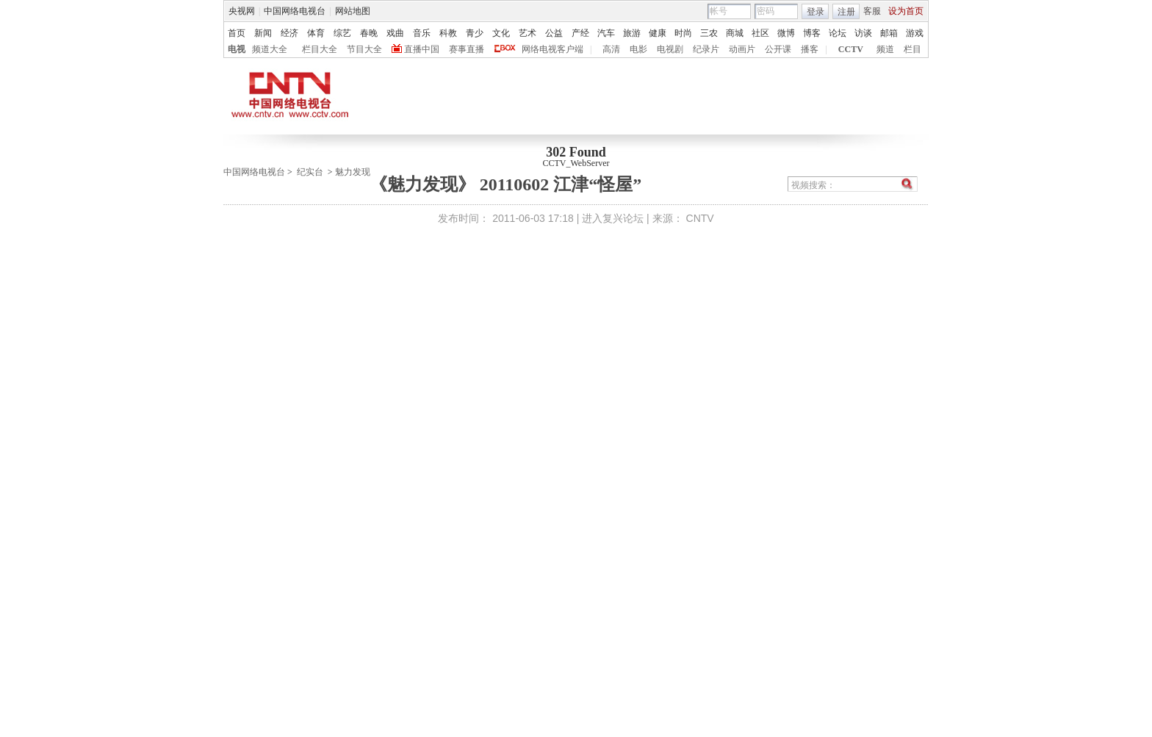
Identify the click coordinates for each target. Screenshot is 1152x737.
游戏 (915, 33)
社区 (760, 33)
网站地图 (352, 11)
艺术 (527, 33)
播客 (809, 49)
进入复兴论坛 (613, 218)
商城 (735, 33)
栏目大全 (319, 49)
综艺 (342, 33)
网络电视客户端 (552, 49)
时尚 (683, 33)
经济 (289, 33)
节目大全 (364, 49)
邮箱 (889, 33)
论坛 (837, 33)
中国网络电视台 (294, 11)
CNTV (700, 218)
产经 (580, 33)
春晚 (369, 33)
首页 (236, 33)
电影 (638, 49)
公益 (554, 33)
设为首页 (906, 11)
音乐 (422, 33)
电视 (236, 49)
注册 (846, 12)
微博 (786, 33)
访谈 (863, 33)
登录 (815, 12)
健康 (657, 33)
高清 (611, 49)
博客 (812, 33)
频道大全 (269, 49)
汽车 (606, 33)
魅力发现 (352, 172)
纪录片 (706, 49)
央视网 (241, 11)
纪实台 (310, 172)
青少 (474, 33)
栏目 (912, 49)
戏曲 (395, 33)
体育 (316, 33)
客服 (872, 11)
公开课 (778, 49)
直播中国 (421, 49)
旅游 (632, 33)
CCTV (850, 49)
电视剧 (670, 49)
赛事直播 (466, 49)
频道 (885, 49)
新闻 (263, 33)
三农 (709, 33)
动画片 (742, 49)
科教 (448, 33)
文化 (501, 33)
